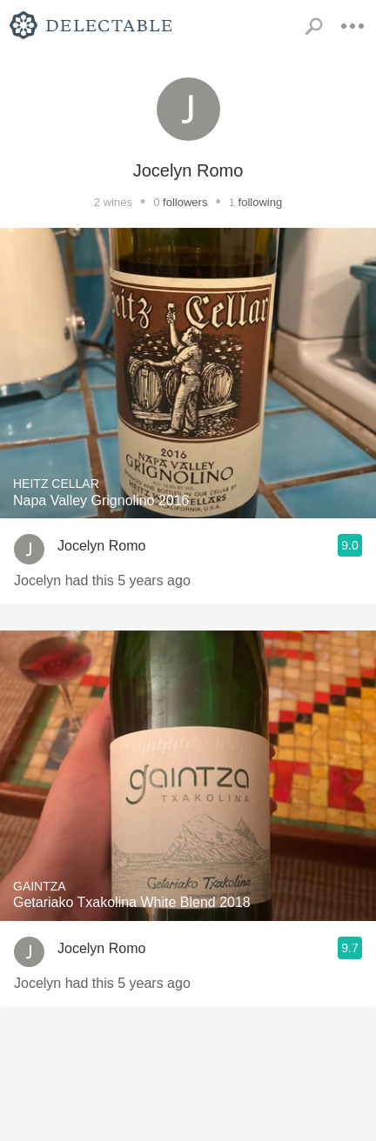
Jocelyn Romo (101, 545)
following (260, 202)
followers (185, 202)
